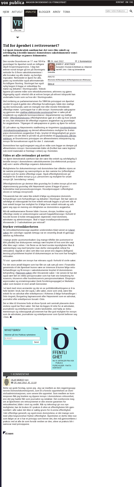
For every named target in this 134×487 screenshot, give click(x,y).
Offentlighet (61, 80)
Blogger (44, 11)
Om (126, 2)
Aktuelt (17, 11)
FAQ (131, 2)
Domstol (52, 80)
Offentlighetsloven (75, 80)
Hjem (6, 11)
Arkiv (56, 11)
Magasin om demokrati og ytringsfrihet (46, 2)
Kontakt (120, 2)
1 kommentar (85, 61)
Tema (66, 11)
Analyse (30, 11)
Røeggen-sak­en (24, 272)
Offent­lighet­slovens (20, 117)
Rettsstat (87, 80)
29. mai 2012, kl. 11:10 (25, 382)
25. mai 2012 (57, 61)
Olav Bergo (17, 380)
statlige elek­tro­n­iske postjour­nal (36, 112)
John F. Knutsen (65, 64)
